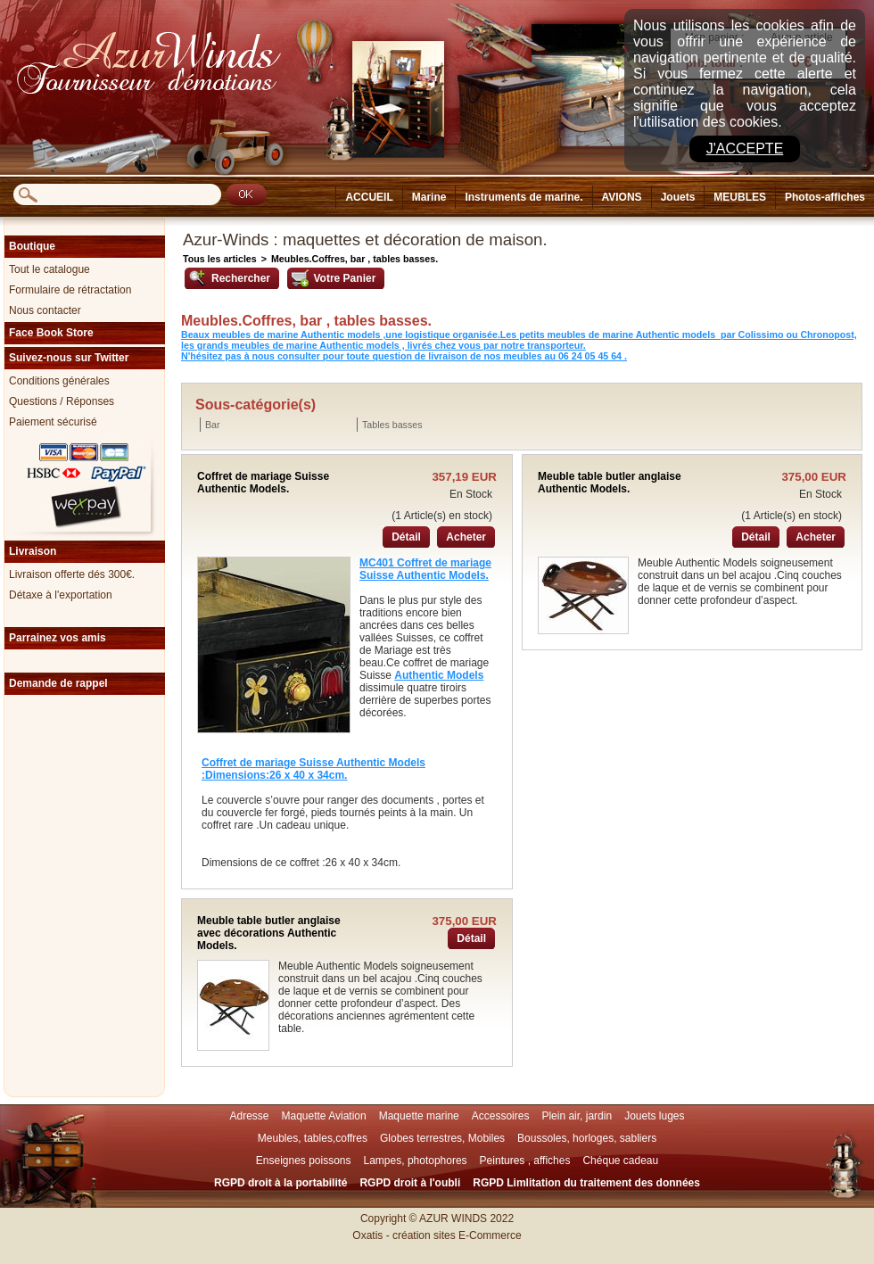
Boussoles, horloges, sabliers (586, 1138)
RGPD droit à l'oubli (409, 1183)
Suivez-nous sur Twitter (68, 357)
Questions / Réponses (61, 401)
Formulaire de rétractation (70, 290)
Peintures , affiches (525, 1160)
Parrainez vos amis (57, 638)
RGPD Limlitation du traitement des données (586, 1183)
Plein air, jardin (576, 1116)
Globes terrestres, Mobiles (442, 1138)
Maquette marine (419, 1116)
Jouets (678, 197)
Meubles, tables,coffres (312, 1138)
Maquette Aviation (324, 1116)
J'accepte (745, 148)
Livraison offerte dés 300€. (72, 574)
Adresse (248, 1116)
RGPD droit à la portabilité (280, 1183)
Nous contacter (45, 310)
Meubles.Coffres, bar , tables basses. (354, 258)
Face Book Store (51, 332)
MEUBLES (739, 197)
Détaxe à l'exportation (60, 595)
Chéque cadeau (620, 1160)
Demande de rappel (58, 683)
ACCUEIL (368, 197)
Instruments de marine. (523, 197)
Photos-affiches (825, 197)
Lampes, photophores (415, 1160)
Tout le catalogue (49, 269)
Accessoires (501, 1116)
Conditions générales (59, 381)
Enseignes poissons (303, 1160)
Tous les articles (220, 258)
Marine (429, 197)
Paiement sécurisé (53, 422)
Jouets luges (654, 1116)
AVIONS (622, 197)
